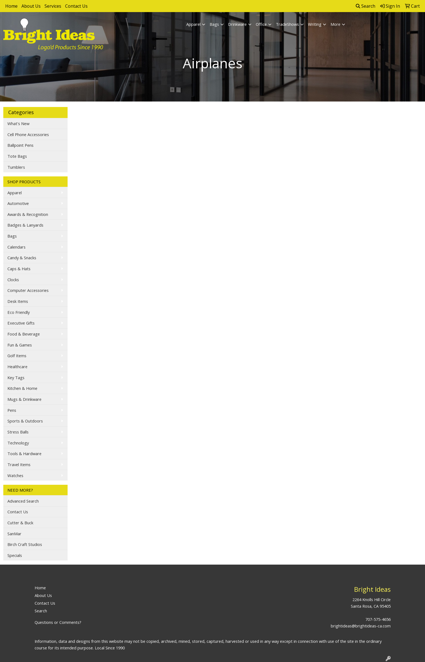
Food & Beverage (23, 334)
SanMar (14, 533)
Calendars (16, 247)
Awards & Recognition (27, 214)
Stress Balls (18, 432)
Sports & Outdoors (25, 421)
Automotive (18, 203)
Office (261, 24)
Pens (11, 410)
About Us (31, 6)
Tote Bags (17, 156)
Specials (14, 555)
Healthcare (17, 366)
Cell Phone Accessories (28, 134)
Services (53, 6)
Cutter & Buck (20, 522)
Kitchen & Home (22, 388)
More (335, 24)
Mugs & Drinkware (24, 399)
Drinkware (237, 24)
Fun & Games (19, 345)
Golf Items (16, 355)
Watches (15, 475)
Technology (18, 443)
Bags (214, 24)
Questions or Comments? (58, 622)
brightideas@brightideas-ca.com (361, 626)
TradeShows (287, 24)
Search (365, 6)
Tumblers (16, 167)
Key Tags (15, 377)
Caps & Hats (18, 268)
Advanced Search (23, 501)
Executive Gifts (21, 323)
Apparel (193, 24)
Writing (314, 24)
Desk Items (17, 301)
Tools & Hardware (24, 453)
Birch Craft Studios (24, 544)
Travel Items (18, 464)
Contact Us (76, 6)
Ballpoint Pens (20, 145)
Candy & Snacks (21, 257)
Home (11, 6)
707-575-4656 (378, 619)
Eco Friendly (18, 312)
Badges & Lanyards (25, 225)
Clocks (13, 279)
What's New (18, 123)
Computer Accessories (28, 290)
